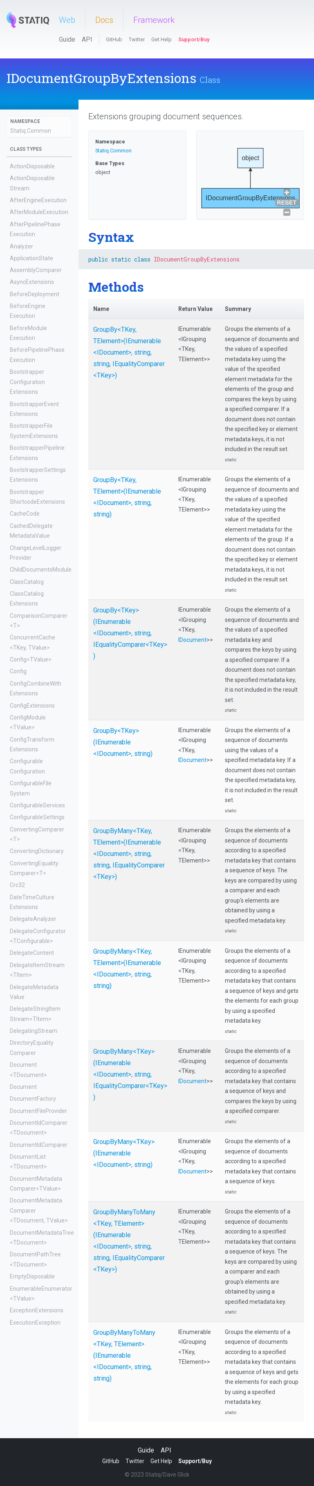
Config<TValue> (31, 659)
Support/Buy (193, 39)
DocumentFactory (33, 1098)
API (87, 39)
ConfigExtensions (32, 705)
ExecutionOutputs (33, 1334)
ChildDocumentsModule (41, 569)
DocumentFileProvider (38, 1111)
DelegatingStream (33, 1031)
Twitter (137, 39)
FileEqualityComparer (37, 1392)
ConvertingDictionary (37, 851)
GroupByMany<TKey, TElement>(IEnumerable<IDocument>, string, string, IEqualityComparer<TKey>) (129, 853)
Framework (154, 20)
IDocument (192, 640)
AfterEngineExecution (38, 200)
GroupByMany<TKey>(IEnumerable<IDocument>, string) (124, 1153)
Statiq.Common (30, 130)
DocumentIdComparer (38, 1145)
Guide (67, 39)
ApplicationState (31, 258)
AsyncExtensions (32, 282)
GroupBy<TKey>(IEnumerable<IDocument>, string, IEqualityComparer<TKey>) (130, 633)
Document (23, 1087)
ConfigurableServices (37, 805)
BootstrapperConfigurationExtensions (27, 382)
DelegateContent (32, 953)
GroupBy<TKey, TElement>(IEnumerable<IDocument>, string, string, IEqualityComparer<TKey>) (129, 352)
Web (67, 20)
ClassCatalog (27, 582)
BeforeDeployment (34, 294)
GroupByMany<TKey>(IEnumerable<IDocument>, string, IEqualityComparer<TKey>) (130, 1074)
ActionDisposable (32, 166)
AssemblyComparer (36, 270)
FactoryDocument (33, 1368)
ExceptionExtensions (36, 1310)
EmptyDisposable (32, 1276)
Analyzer (21, 246)
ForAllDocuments (32, 1438)
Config (18, 671)
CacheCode (25, 513)
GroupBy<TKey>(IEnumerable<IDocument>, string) (123, 742)
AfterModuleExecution (39, 212)
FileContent (24, 1380)
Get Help (161, 39)
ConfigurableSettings (37, 817)
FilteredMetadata (32, 1426)
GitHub (114, 39)
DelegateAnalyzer (33, 919)
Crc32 (17, 885)
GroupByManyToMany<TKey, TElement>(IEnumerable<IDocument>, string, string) (124, 1355)
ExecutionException (35, 1322)
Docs (104, 20)
